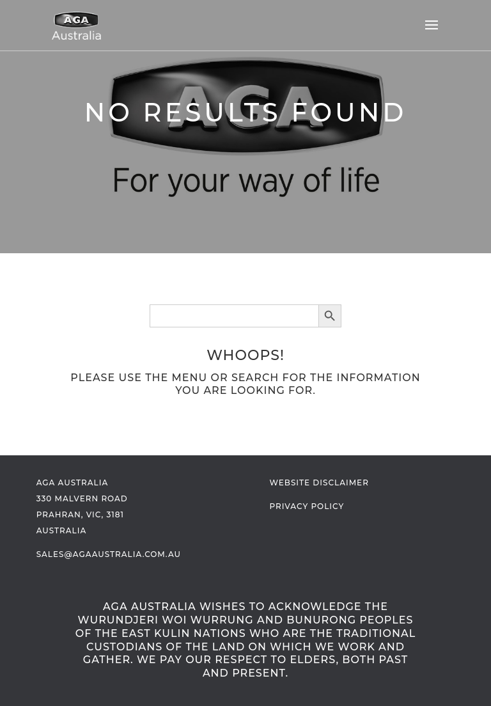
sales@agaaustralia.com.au (108, 554)
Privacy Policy (306, 506)
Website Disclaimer (318, 482)
